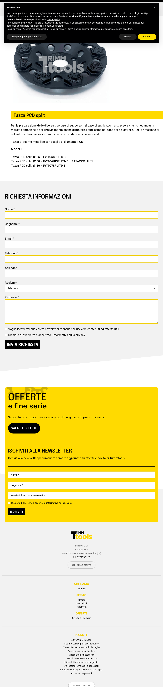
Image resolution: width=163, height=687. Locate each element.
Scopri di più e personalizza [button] (27, 36)
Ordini (81, 600)
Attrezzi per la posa (81, 640)
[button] (154, 7)
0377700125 (83, 557)
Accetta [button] (147, 36)
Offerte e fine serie (81, 618)
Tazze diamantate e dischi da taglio (81, 647)
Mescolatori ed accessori (81, 654)
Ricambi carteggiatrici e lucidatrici (81, 643)
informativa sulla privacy (69, 335)
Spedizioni (81, 603)
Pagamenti (81, 606)
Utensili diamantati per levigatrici (81, 662)
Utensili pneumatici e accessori (81, 658)
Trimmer (81, 588)
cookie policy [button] (53, 19)
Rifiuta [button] (127, 36)
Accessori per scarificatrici (81, 651)
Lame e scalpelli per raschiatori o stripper (81, 669)
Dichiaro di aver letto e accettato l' (40, 503)
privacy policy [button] (100, 13)
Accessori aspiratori (81, 673)
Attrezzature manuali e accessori (81, 666)
